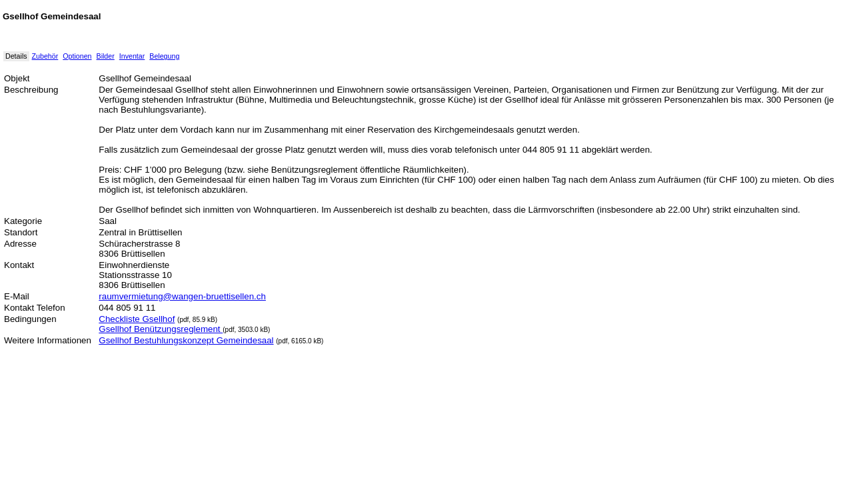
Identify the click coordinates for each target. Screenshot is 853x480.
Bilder (106, 56)
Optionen (77, 56)
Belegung (164, 56)
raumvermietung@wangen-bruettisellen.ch (182, 296)
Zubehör (45, 56)
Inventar (132, 56)
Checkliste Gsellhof (137, 319)
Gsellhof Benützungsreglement (161, 329)
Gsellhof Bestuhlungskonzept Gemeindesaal (186, 340)
